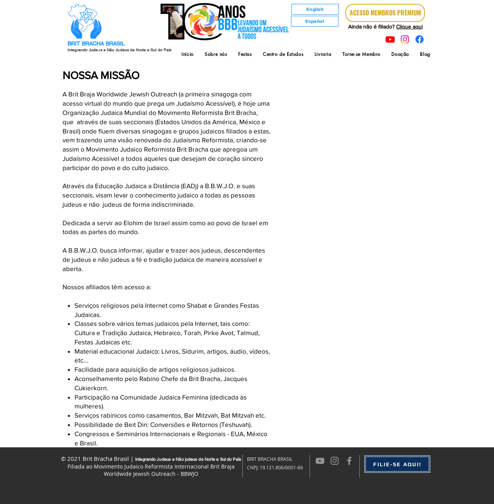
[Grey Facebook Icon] (349, 460)
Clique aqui (409, 27)
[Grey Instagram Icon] (334, 460)
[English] (315, 9)
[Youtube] (390, 39)
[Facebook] (419, 39)
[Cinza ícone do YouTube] (320, 460)
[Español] (314, 21)
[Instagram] (404, 39)
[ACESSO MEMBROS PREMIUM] (385, 13)
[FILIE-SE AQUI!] (397, 464)
